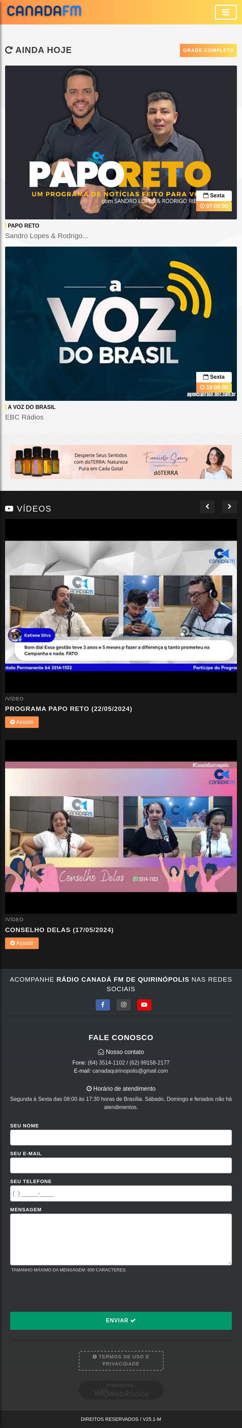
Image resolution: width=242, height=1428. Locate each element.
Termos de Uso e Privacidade (121, 1360)
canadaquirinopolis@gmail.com (130, 1071)
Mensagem (26, 1209)
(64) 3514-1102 (106, 1063)
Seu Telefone (31, 1181)
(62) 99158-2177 (149, 1063)
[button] (207, 506)
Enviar (121, 1320)
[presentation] (61, 1292)
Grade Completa (208, 50)
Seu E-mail (26, 1153)
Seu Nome (24, 1125)
